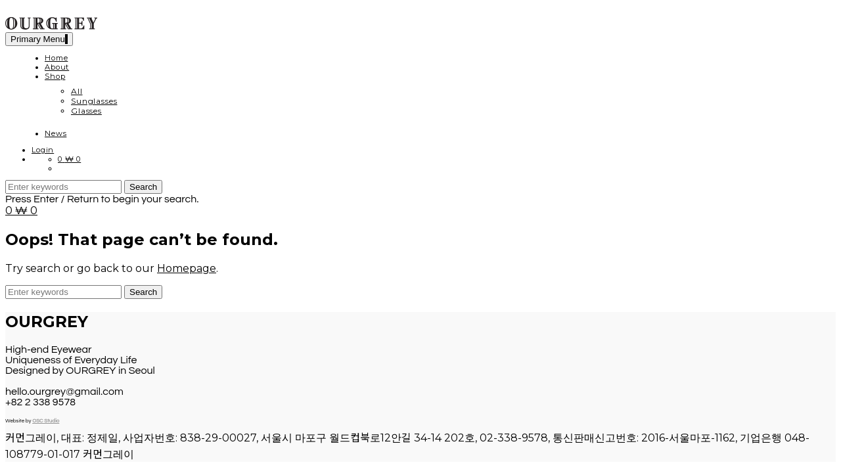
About (57, 67)
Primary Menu (39, 39)
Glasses (86, 111)
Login (43, 149)
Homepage (186, 268)
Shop (55, 76)
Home (56, 57)
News (55, 133)
